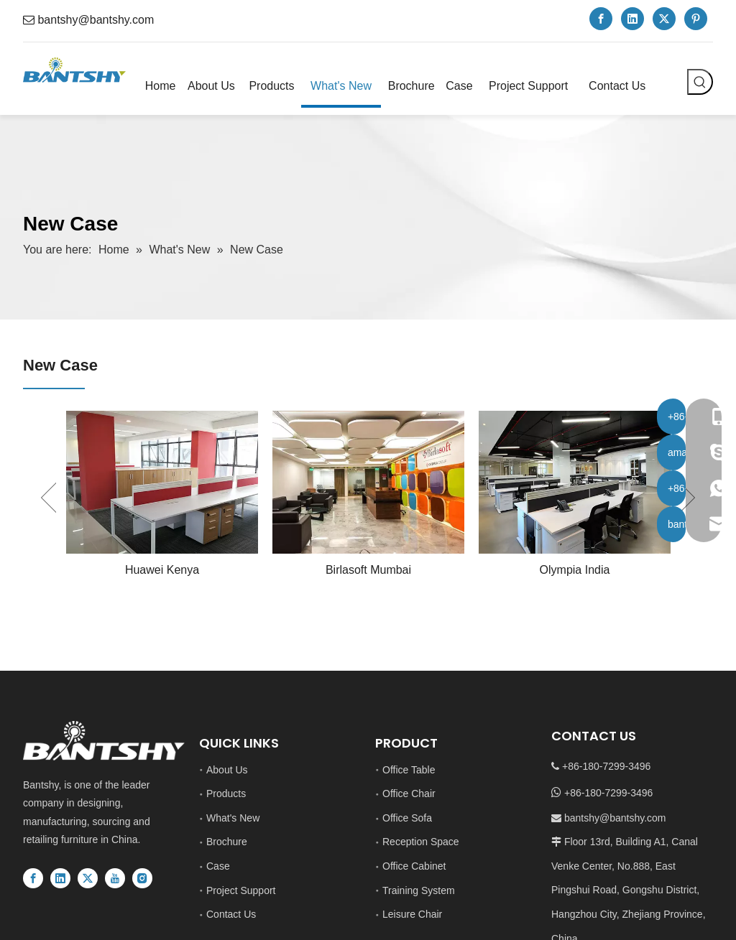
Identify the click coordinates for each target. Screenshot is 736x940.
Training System (418, 890)
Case (218, 866)
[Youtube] (115, 878)
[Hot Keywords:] (700, 82)
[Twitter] (664, 18)
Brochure (226, 841)
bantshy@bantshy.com (95, 20)
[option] (162, 497)
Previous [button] (48, 498)
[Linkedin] (632, 18)
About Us (227, 770)
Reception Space (420, 841)
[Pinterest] (695, 18)
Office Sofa (407, 818)
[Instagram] (142, 878)
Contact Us (231, 914)
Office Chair (409, 793)
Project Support (241, 890)
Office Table (408, 770)
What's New (232, 818)
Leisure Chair (412, 914)
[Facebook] (600, 18)
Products (226, 793)
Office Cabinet (414, 866)
